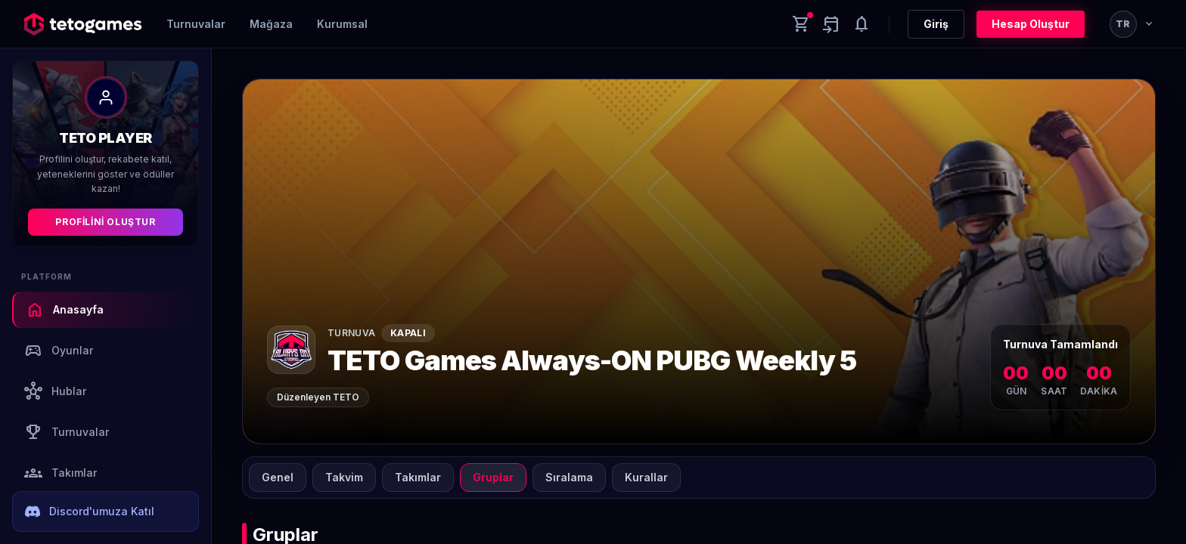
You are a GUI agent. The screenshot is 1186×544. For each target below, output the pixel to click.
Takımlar (60, 473)
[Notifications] (861, 24)
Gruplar (493, 477)
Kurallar (646, 477)
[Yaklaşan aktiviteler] (831, 24)
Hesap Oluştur (1031, 23)
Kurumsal (342, 23)
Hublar (55, 391)
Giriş (936, 23)
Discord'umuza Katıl (89, 511)
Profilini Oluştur (105, 221)
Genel (277, 477)
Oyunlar (58, 350)
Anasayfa (65, 309)
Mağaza (271, 23)
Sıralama (569, 477)
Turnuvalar (195, 23)
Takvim (344, 477)
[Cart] (801, 24)
